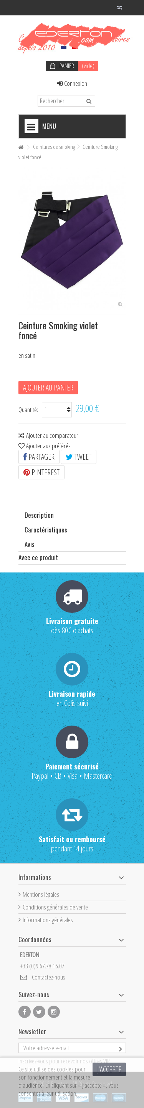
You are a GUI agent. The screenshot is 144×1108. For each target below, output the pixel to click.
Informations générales (48, 920)
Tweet (78, 457)
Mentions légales (41, 894)
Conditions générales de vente (55, 907)
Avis (30, 544)
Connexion (72, 83)
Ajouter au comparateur (52, 435)
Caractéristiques (46, 529)
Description (39, 515)
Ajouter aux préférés (48, 445)
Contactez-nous (48, 977)
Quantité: (28, 409)
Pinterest (41, 472)
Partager (39, 457)
